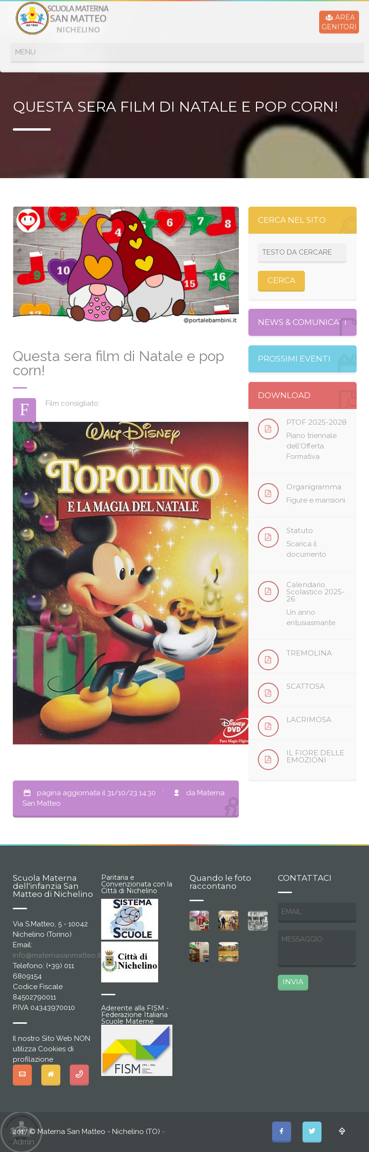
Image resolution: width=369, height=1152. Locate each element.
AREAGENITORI (339, 21)
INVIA (293, 981)
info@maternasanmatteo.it (57, 955)
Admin (23, 1142)
